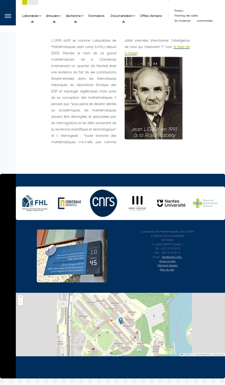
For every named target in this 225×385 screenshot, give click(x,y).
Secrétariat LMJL (172, 263)
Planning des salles (186, 28)
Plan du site (167, 276)
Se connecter (182, 33)
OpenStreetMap (203, 361)
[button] (120, 327)
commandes (205, 33)
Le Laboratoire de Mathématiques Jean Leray (105, 9)
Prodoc (178, 23)
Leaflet (186, 361)
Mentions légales (167, 272)
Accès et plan (167, 267)
